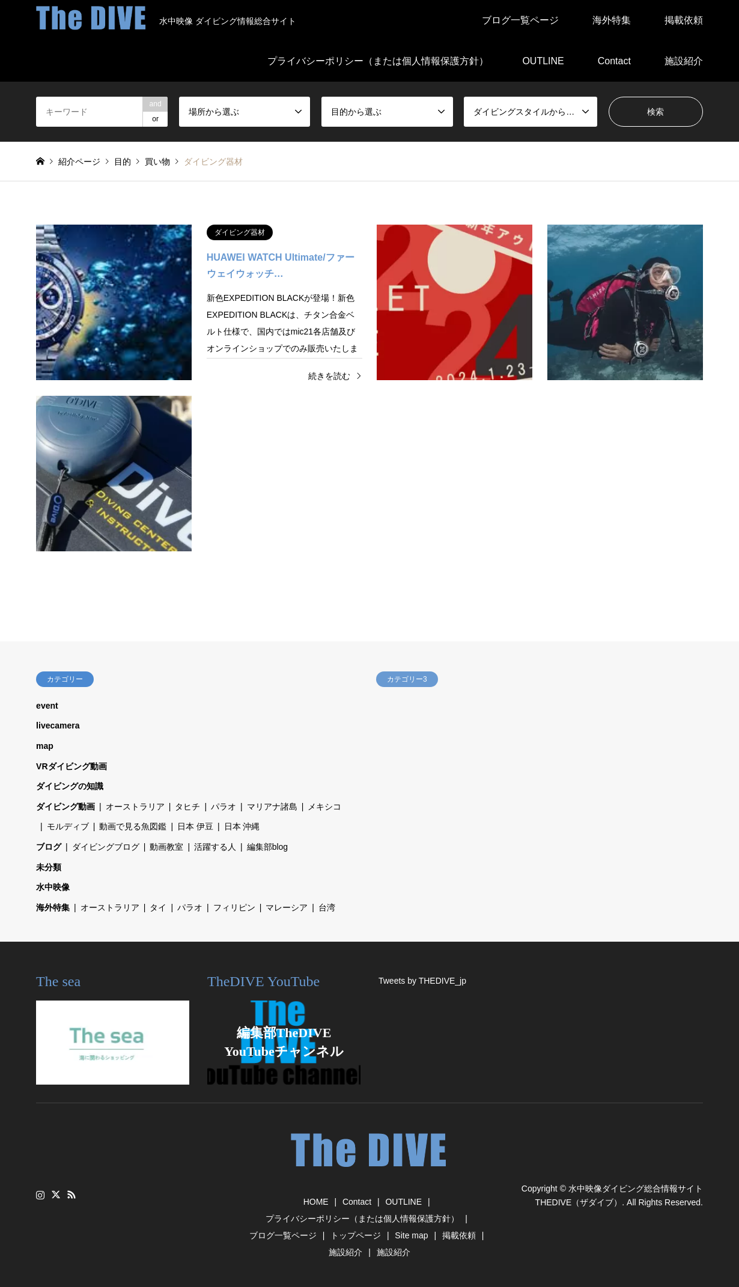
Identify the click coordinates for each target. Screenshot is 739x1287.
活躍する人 (215, 847)
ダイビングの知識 (69, 786)
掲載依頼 (683, 20)
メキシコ (324, 806)
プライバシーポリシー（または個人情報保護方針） (377, 61)
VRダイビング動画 (71, 766)
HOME (316, 1202)
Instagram (40, 1194)
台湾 (326, 907)
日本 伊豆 (195, 826)
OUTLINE (543, 61)
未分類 (48, 867)
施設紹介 (683, 61)
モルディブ (68, 826)
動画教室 (166, 847)
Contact (614, 61)
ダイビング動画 (65, 806)
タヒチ (187, 806)
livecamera (57, 725)
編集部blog (267, 847)
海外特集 (611, 20)
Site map (411, 1235)
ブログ (48, 847)
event (47, 705)
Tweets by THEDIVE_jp (422, 981)
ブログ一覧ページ (520, 20)
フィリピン (234, 907)
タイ (158, 907)
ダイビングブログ (105, 847)
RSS (71, 1194)
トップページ (355, 1235)
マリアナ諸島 (272, 806)
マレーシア (287, 907)
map (44, 746)
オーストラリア (135, 806)
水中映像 (53, 887)
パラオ (223, 806)
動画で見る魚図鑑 (132, 826)
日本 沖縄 (242, 826)
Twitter (56, 1194)
